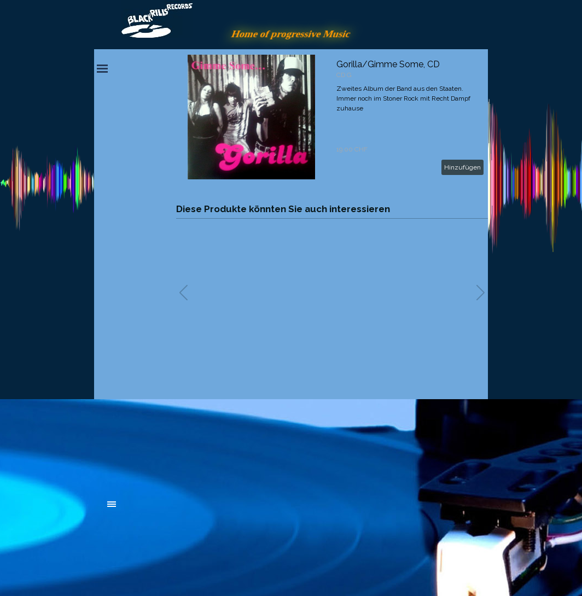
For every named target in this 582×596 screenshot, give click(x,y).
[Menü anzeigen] (102, 68)
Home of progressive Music (291, 33)
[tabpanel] (190, 444)
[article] (332, 117)
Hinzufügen (462, 167)
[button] (480, 293)
